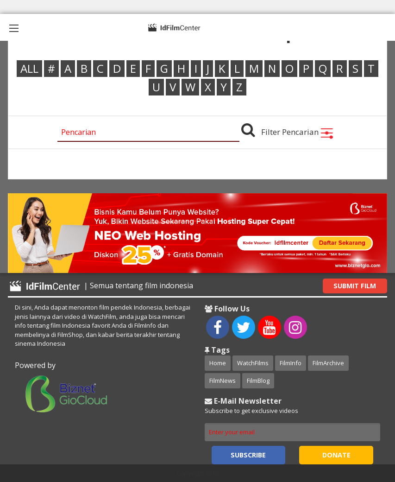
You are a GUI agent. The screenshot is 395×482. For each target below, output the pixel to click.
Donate (336, 454)
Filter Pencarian (297, 132)
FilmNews (222, 380)
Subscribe (248, 454)
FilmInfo (290, 363)
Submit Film (354, 285)
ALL (29, 68)
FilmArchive (328, 363)
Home (217, 363)
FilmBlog (258, 380)
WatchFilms (253, 363)
